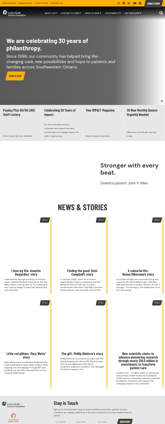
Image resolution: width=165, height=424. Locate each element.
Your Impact (112, 13)
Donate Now (153, 3)
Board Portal (26, 3)
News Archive (9, 3)
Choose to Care (70, 13)
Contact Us (57, 3)
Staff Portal (41, 3)
